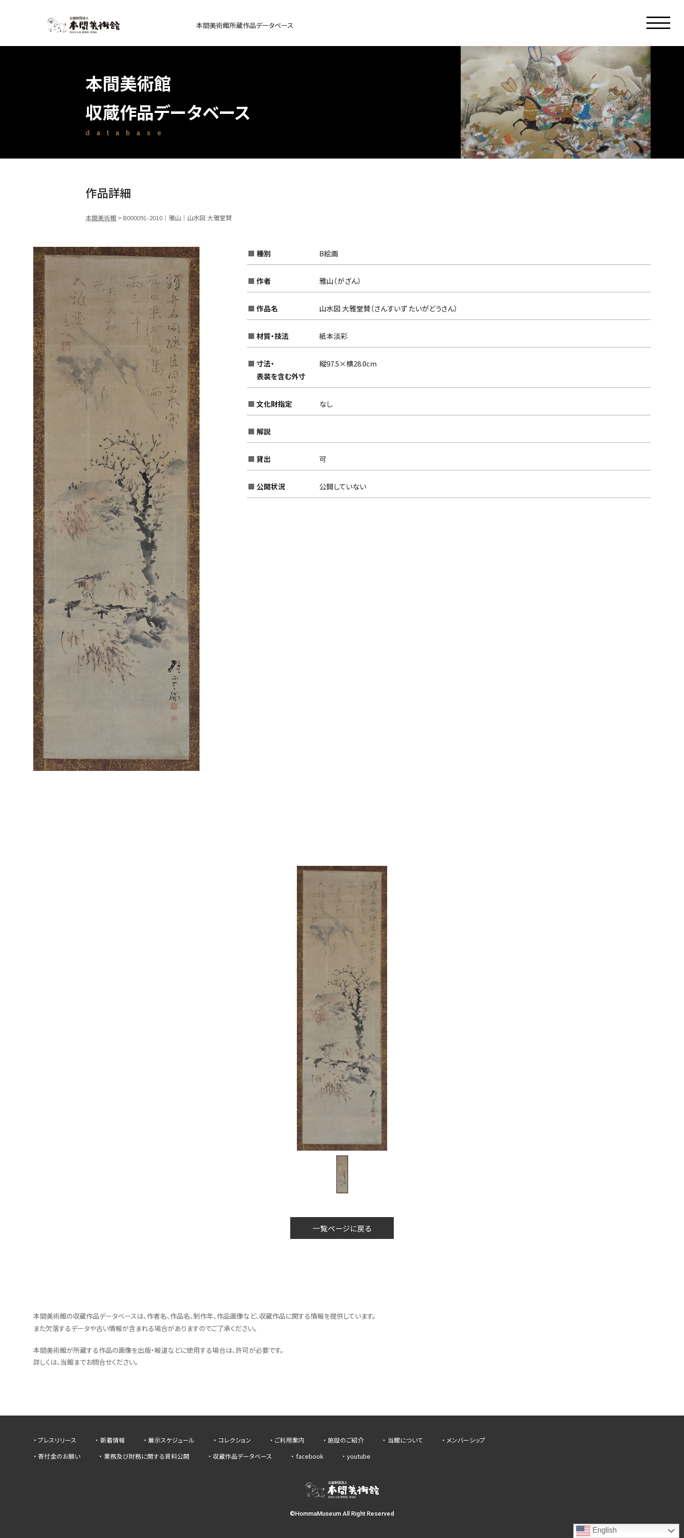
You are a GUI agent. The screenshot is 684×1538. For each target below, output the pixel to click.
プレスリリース (57, 1440)
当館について (405, 1440)
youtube (358, 1456)
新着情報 (112, 1440)
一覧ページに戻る (342, 1228)
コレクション (234, 1440)
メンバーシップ (465, 1440)
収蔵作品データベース (242, 1456)
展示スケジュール (171, 1440)
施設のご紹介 (346, 1440)
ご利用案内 (289, 1440)
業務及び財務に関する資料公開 (147, 1456)
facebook (309, 1456)
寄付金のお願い (59, 1456)
